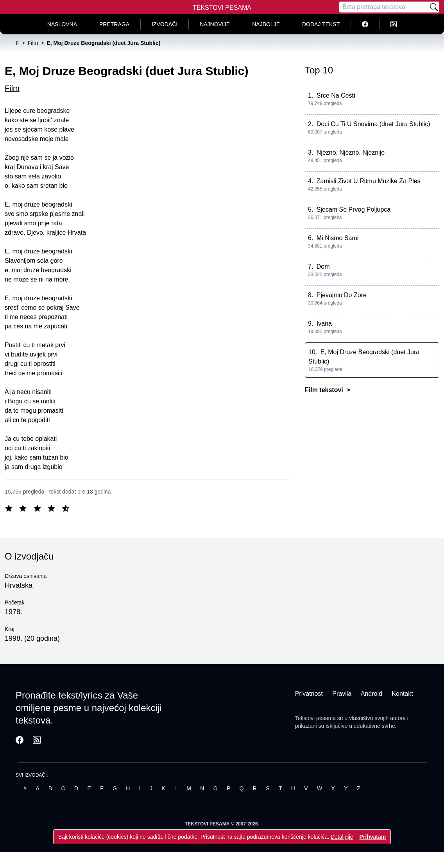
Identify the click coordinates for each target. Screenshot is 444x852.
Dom (323, 266)
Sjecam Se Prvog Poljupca (353, 209)
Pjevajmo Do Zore (342, 295)
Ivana (324, 323)
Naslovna (62, 24)
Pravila (341, 693)
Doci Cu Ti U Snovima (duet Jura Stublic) (373, 124)
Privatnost (309, 693)
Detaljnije (342, 837)
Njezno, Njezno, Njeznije (351, 152)
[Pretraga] (383, 7)
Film (12, 88)
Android (371, 693)
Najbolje (266, 24)
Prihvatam (373, 837)
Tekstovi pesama (315, 718)
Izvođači (164, 24)
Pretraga (114, 24)
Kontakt (402, 693)
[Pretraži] (433, 7)
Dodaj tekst (321, 24)
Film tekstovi (325, 390)
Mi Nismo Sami (338, 238)
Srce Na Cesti (336, 95)
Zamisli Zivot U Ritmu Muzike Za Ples (369, 181)
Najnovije (215, 24)
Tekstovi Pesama (222, 7)
